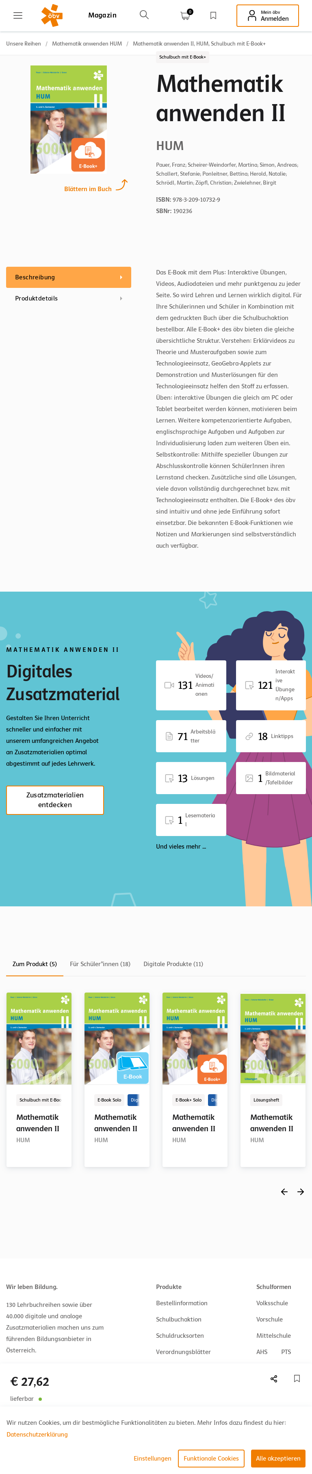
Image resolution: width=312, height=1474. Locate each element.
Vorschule (269, 1319)
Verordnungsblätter (183, 1352)
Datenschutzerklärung (37, 1434)
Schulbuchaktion (179, 1319)
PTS (286, 1352)
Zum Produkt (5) (35, 964)
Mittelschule (273, 1335)
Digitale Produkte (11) (173, 964)
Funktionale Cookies (211, 1458)
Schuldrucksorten (180, 1335)
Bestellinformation (182, 1303)
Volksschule (272, 1303)
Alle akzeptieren (278, 1458)
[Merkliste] (297, 1378)
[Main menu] (18, 15)
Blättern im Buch (88, 188)
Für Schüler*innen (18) (100, 964)
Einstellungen (152, 1458)
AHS (261, 1352)
